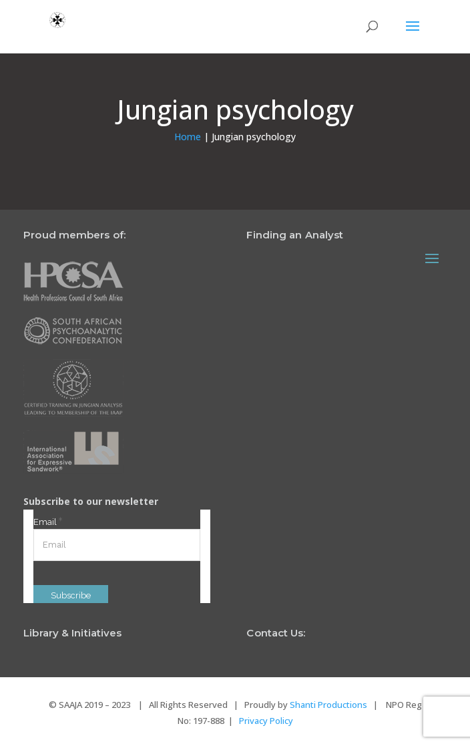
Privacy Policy (266, 721)
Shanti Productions (328, 705)
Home (187, 136)
